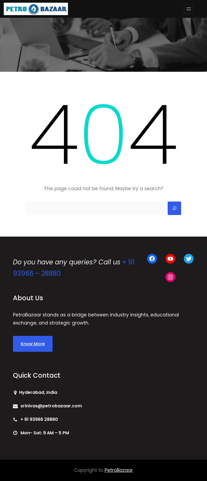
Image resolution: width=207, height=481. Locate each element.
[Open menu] (189, 9)
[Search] (174, 208)
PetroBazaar (119, 470)
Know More (33, 344)
